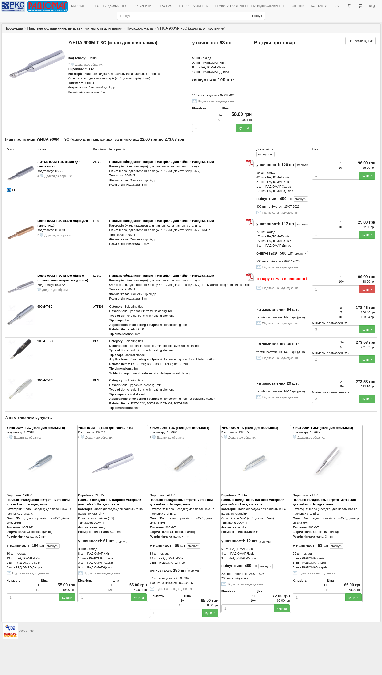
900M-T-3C (45, 306)
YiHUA (89, 69)
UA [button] (337, 6)
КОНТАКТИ (319, 6)
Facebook (297, 6)
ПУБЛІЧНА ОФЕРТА (193, 6)
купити (244, 128)
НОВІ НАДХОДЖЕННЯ (111, 6)
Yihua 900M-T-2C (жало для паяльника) (36, 428)
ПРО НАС (165, 6)
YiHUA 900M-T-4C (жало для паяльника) (179, 428)
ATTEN (98, 306)
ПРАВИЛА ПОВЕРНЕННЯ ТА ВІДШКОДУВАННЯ (249, 6)
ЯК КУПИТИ (143, 6)
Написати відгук (360, 41)
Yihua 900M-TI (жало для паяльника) (105, 428)
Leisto (97, 221)
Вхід (372, 6)
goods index (27, 631)
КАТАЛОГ (79, 6)
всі (265, 154)
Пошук (257, 16)
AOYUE (98, 162)
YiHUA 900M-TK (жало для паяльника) (249, 428)
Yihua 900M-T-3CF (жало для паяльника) (323, 428)
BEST (97, 341)
